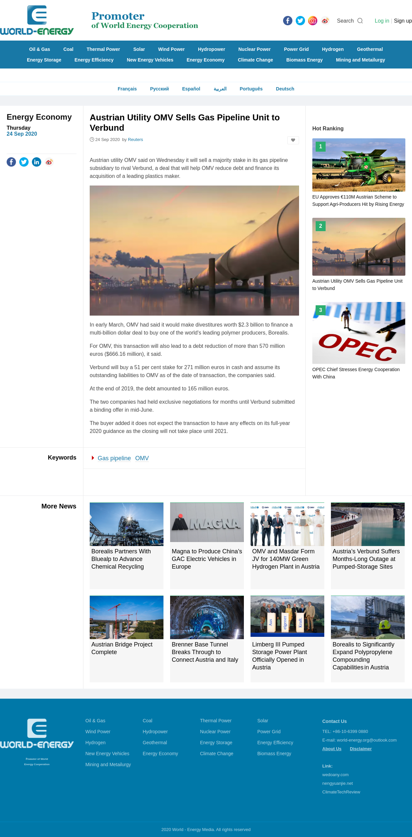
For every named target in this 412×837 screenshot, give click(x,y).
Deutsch (285, 88)
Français (127, 88)
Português (251, 88)
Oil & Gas (39, 49)
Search (345, 21)
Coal (68, 49)
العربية (220, 88)
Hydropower (211, 49)
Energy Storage (44, 60)
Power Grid (296, 49)
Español (191, 88)
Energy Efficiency (94, 60)
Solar (139, 49)
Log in (382, 21)
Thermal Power (103, 49)
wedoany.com (335, 774)
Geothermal (370, 49)
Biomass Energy (304, 60)
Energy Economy (206, 60)
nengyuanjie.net (337, 783)
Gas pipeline (114, 458)
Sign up (403, 21)
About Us (332, 748)
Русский (159, 88)
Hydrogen (333, 49)
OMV (142, 458)
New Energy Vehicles (150, 60)
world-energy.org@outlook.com (367, 740)
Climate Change (255, 60)
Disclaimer (361, 748)
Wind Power (171, 49)
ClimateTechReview (341, 791)
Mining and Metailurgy (360, 60)
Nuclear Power (255, 49)
